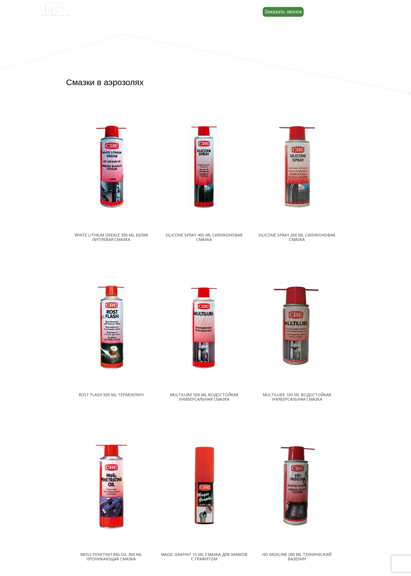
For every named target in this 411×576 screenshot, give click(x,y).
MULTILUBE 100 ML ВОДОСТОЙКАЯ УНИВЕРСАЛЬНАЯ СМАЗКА (297, 397)
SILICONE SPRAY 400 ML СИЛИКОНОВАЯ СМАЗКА (204, 237)
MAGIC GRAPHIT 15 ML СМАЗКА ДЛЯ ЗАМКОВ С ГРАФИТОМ (204, 556)
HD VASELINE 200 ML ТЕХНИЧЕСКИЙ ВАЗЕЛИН (297, 556)
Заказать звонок (283, 12)
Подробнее (111, 253)
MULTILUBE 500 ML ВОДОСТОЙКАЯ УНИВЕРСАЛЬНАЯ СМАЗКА (204, 397)
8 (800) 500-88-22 (340, 11)
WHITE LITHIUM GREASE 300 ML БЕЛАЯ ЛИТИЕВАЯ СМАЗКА (111, 237)
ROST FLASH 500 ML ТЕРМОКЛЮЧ (111, 394)
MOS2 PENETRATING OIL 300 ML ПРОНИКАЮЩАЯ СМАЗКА (111, 556)
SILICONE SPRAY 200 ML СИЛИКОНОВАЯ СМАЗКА (296, 237)
